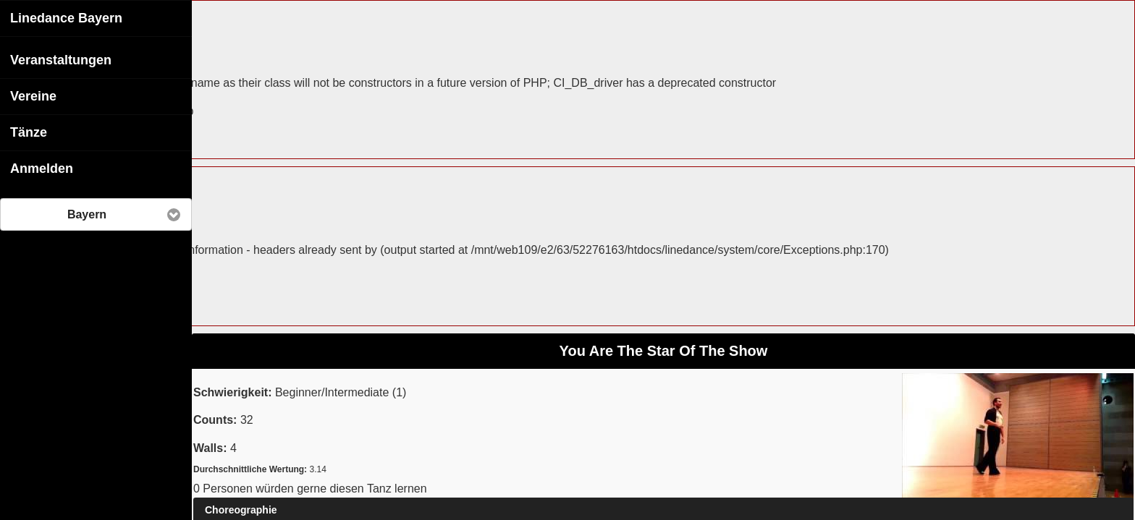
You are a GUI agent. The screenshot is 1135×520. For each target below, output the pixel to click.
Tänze (28, 131)
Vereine (33, 95)
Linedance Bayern (66, 17)
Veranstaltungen (60, 59)
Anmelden (41, 168)
